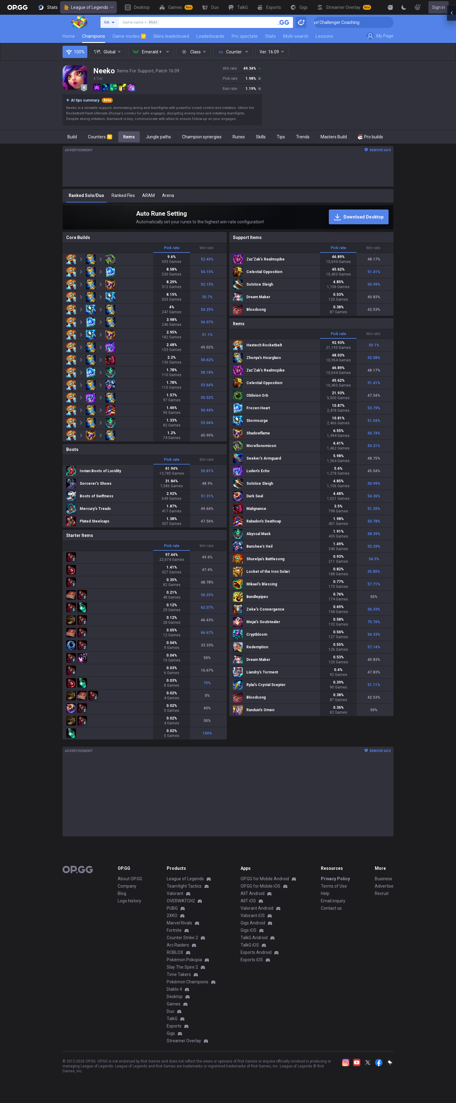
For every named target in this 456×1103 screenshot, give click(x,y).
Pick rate (172, 248)
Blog (122, 893)
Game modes (129, 36)
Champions (93, 36)
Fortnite (174, 930)
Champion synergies (202, 136)
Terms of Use (334, 886)
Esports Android (256, 952)
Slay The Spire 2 (182, 967)
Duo (170, 1011)
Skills (261, 136)
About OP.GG (130, 878)
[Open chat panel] (451, 110)
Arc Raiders (178, 945)
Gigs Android (253, 922)
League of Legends (88, 7)
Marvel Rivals (179, 922)
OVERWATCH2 (181, 900)
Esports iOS (252, 959)
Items (129, 136)
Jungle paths (158, 136)
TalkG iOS (250, 945)
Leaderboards (210, 36)
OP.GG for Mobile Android (265, 878)
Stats (270, 36)
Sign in (438, 7)
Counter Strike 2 (182, 937)
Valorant (175, 893)
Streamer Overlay (184, 1040)
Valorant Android (257, 908)
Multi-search (295, 36)
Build (72, 136)
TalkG (172, 1018)
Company (127, 886)
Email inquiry (333, 900)
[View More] (371, 7)
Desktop (175, 996)
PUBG (172, 908)
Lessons (324, 36)
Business (383, 878)
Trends (303, 136)
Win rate (207, 248)
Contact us (331, 908)
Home (69, 36)
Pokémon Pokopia (184, 959)
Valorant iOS (253, 915)
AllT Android (252, 893)
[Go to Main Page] (17, 7)
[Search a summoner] (284, 22)
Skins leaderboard (171, 36)
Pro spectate (245, 36)
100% (75, 52)
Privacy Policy (335, 878)
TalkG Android (254, 937)
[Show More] (390, 7)
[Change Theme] (404, 7)
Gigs (171, 1033)
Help (325, 893)
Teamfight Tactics (184, 886)
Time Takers (179, 974)
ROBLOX (175, 952)
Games (173, 1003)
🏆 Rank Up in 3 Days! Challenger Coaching (352, 22)
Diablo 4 (174, 989)
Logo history (129, 900)
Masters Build (334, 136)
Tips (281, 136)
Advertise (384, 886)
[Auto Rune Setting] (228, 217)
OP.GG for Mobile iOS (260, 886)
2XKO (172, 915)
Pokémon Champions (187, 981)
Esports (174, 1026)
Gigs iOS (248, 930)
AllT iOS (248, 900)
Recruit (382, 893)
